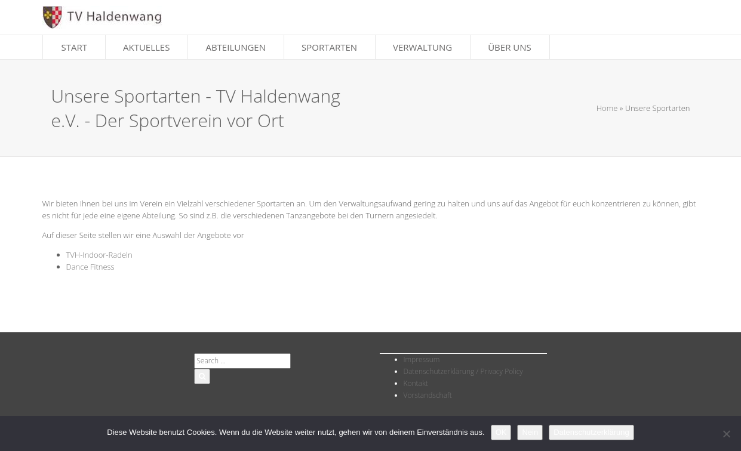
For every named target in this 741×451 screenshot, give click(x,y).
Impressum (422, 359)
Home (607, 108)
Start (75, 47)
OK (501, 432)
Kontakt (416, 383)
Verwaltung (422, 47)
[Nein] (726, 434)
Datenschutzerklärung (591, 432)
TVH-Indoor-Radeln (99, 254)
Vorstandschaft (428, 395)
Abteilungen (235, 47)
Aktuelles (146, 47)
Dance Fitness (90, 266)
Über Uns (509, 47)
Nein (530, 432)
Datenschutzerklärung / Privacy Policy (463, 371)
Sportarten (329, 47)
